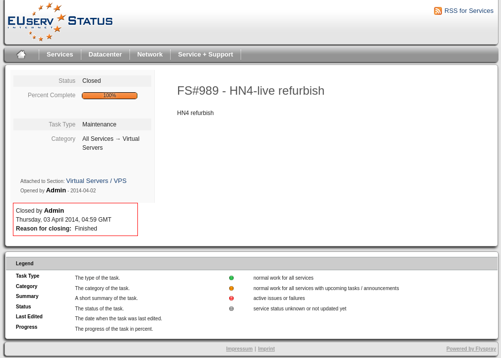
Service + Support (205, 54)
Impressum (239, 349)
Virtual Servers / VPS (96, 180)
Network (150, 54)
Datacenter (105, 54)
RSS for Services (469, 10)
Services (60, 54)
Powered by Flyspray (471, 349)
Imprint (266, 349)
